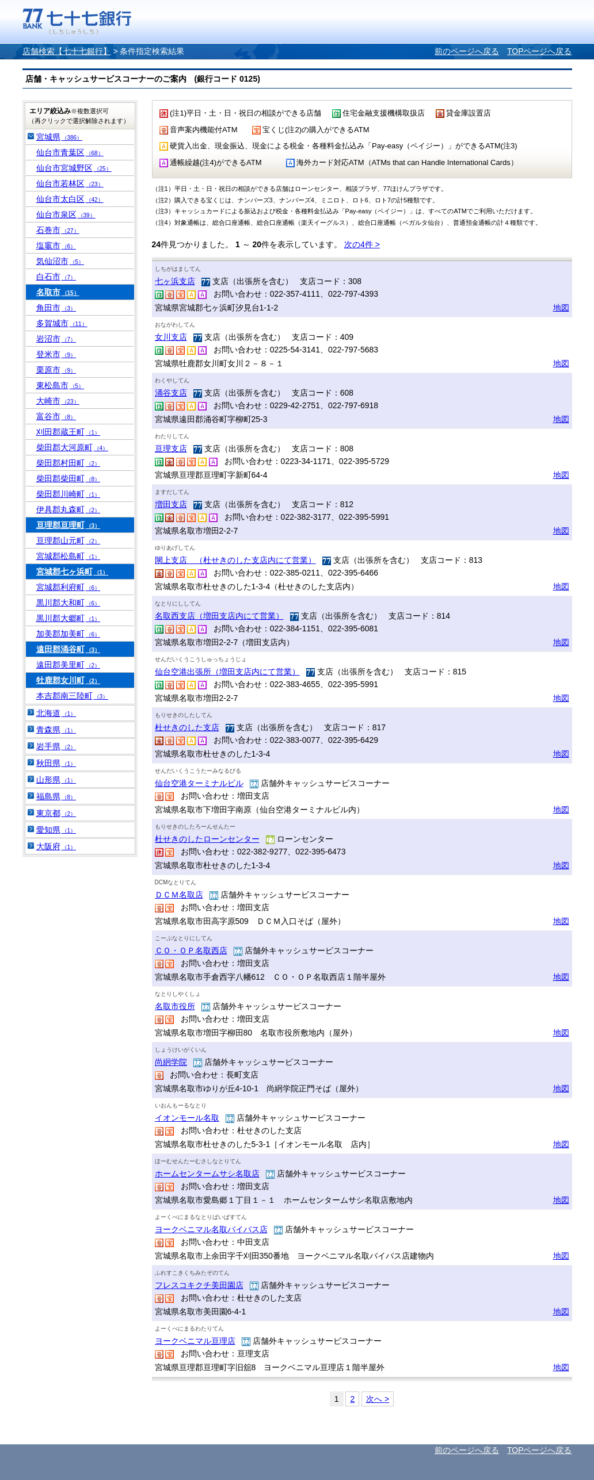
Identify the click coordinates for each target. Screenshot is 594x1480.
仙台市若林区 (70, 183)
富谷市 (56, 416)
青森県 (56, 729)
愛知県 (56, 829)
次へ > (377, 1399)
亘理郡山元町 (68, 540)
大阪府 (56, 846)
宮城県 (59, 136)
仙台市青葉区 (70, 152)
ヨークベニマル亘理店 (195, 1340)
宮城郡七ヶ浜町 (72, 571)
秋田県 (56, 763)
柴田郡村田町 (68, 462)
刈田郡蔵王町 (68, 431)
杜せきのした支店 (187, 727)
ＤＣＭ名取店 (179, 894)
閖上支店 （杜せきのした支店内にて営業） (235, 560)
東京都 (56, 813)
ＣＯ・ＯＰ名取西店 (191, 950)
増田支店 (171, 504)
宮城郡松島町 (68, 556)
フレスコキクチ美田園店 (199, 1285)
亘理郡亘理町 (68, 525)
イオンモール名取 (187, 1117)
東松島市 (60, 385)
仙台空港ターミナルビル (199, 783)
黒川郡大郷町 (68, 618)
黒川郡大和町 (68, 602)
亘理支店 (171, 448)
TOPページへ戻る (539, 51)
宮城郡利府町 (68, 587)
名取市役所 (175, 1006)
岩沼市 (56, 338)
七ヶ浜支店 (175, 281)
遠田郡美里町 (68, 664)
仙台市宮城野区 (74, 167)
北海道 (56, 713)
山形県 (56, 779)
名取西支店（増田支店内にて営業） (219, 615)
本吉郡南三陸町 (72, 695)
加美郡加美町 (68, 633)
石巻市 (57, 230)
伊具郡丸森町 (68, 509)
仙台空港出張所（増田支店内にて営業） (227, 671)
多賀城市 (61, 323)
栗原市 (56, 369)
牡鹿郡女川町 (68, 680)
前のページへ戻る (467, 51)
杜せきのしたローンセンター (207, 838)
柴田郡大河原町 (72, 447)
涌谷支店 (171, 392)
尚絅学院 (171, 1062)
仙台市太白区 (70, 199)
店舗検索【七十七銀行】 (66, 51)
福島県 (56, 796)
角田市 (56, 307)
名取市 (57, 292)
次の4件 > (362, 244)
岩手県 (56, 746)
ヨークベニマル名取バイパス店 (211, 1229)
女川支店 (171, 337)
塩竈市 (56, 245)
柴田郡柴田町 (68, 478)
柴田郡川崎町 (68, 494)
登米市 (56, 354)
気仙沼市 (60, 261)
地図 (561, 307)
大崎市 (57, 400)
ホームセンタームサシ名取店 (207, 1173)
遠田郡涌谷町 (68, 649)
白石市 (56, 276)
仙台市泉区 (66, 214)
